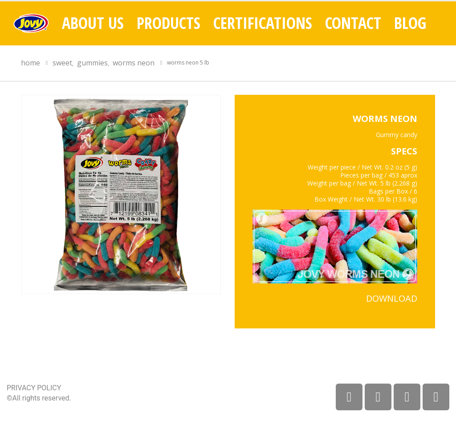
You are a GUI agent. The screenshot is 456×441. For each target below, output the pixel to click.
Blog (410, 23)
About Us (93, 23)
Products (168, 23)
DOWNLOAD (391, 298)
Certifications (262, 23)
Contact (353, 23)
